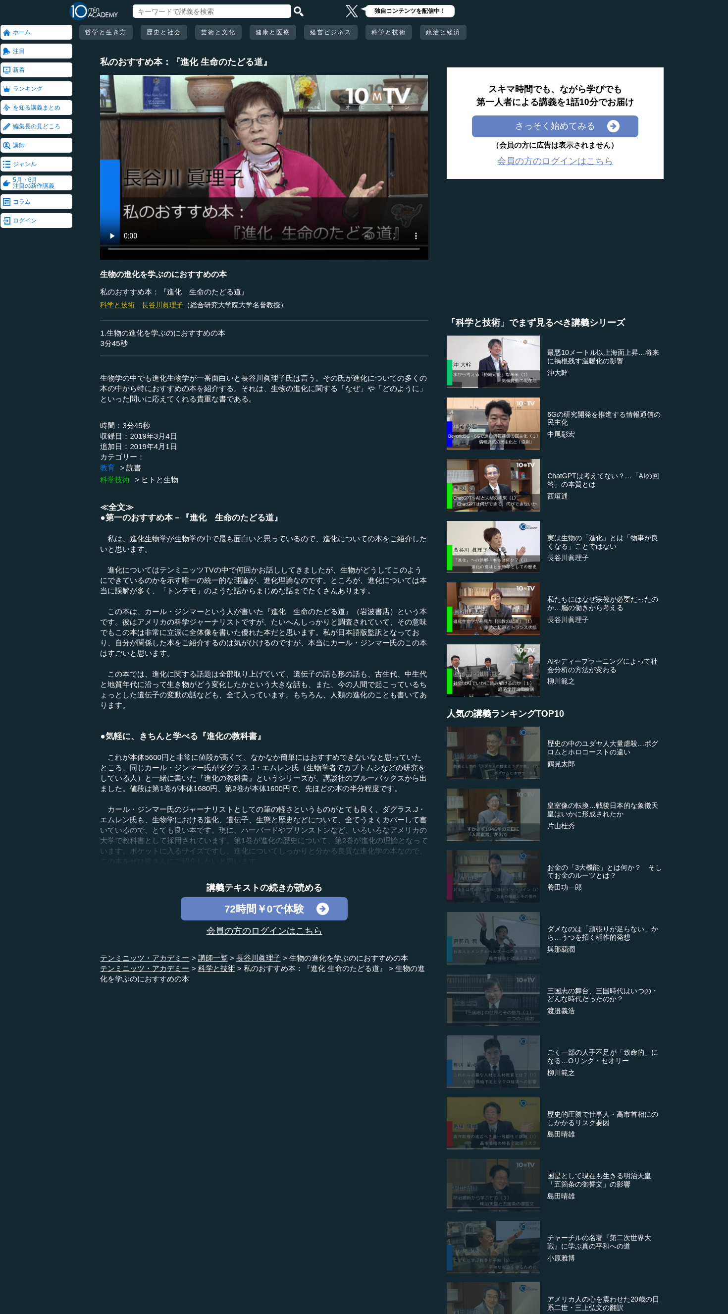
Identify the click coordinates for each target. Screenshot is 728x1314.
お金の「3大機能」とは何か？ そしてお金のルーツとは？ (604, 871)
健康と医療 (273, 32)
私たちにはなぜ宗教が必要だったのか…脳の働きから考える (602, 603)
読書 (133, 467)
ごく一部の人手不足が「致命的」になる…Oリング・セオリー (602, 1056)
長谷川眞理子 (162, 305)
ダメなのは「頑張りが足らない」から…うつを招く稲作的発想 (602, 933)
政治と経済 (443, 32)
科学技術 (115, 479)
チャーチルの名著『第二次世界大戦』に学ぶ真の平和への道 (599, 1242)
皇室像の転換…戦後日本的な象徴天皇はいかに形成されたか (602, 809)
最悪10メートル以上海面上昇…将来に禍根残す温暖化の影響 (603, 356)
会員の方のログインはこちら (264, 931)
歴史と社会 (164, 32)
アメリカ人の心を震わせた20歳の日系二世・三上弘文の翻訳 (603, 1303)
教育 (107, 467)
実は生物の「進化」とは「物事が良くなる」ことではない (602, 542)
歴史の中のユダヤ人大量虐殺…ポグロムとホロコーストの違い (602, 748)
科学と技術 (388, 32)
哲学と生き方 (106, 32)
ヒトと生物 (159, 479)
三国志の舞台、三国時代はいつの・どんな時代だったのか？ (602, 995)
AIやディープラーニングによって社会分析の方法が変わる (602, 665)
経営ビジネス (331, 32)
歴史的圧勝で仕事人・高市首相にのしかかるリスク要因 (602, 1118)
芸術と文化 (218, 32)
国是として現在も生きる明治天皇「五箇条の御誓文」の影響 (599, 1180)
